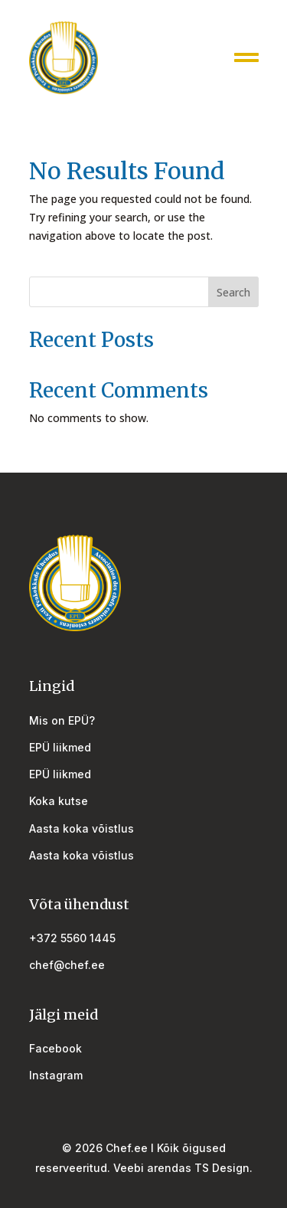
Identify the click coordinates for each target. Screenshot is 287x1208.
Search (233, 292)
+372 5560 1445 (72, 937)
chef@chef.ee (67, 964)
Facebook (55, 1048)
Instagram (56, 1075)
